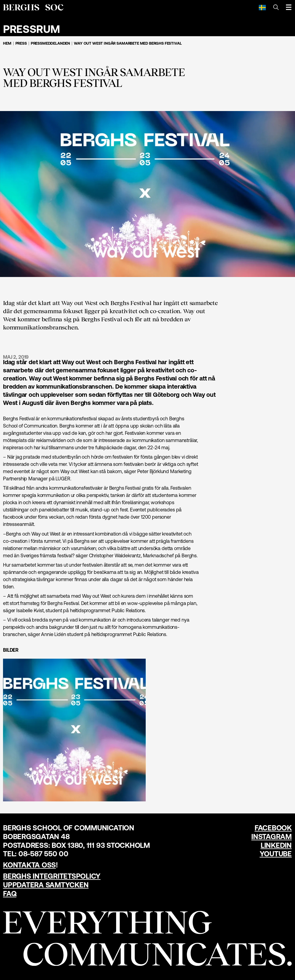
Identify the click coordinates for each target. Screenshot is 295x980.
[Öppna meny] (288, 7)
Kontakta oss (29, 865)
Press (21, 43)
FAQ (9, 893)
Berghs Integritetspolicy (51, 876)
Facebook (273, 828)
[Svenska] (262, 7)
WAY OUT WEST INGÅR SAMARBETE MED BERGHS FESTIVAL (128, 43)
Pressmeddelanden (50, 43)
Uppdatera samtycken (45, 885)
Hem (7, 43)
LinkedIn (276, 845)
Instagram (271, 836)
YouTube (276, 854)
